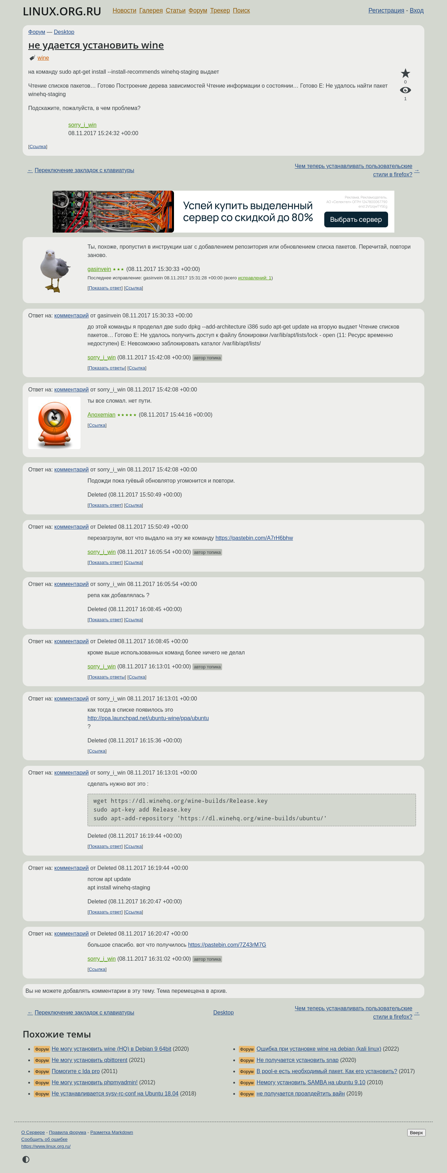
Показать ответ (105, 288)
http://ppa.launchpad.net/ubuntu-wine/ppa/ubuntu (148, 718)
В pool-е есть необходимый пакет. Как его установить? (327, 1071)
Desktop (64, 32)
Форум (198, 10)
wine (43, 58)
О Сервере (33, 1132)
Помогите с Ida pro (76, 1071)
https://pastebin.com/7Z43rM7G (227, 945)
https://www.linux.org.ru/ (45, 1146)
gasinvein (99, 269)
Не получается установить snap (298, 1060)
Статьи (175, 10)
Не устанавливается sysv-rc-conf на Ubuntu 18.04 (115, 1094)
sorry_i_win (82, 125)
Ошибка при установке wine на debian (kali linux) (319, 1049)
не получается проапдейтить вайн (301, 1094)
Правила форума (67, 1132)
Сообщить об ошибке (44, 1139)
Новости (124, 10)
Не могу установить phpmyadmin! (94, 1082)
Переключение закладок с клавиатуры (84, 170)
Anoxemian (101, 415)
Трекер (220, 10)
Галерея (151, 10)
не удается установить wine (96, 44)
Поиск (241, 10)
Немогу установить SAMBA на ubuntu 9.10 (311, 1082)
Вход (417, 10)
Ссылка (38, 146)
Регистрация (386, 10)
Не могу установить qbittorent (89, 1060)
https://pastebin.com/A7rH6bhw (254, 538)
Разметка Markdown (111, 1132)
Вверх (416, 1132)
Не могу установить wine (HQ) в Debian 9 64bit (111, 1049)
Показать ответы (107, 368)
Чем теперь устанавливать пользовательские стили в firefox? (353, 170)
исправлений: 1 (254, 277)
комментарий (71, 315)
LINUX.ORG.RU (62, 11)
